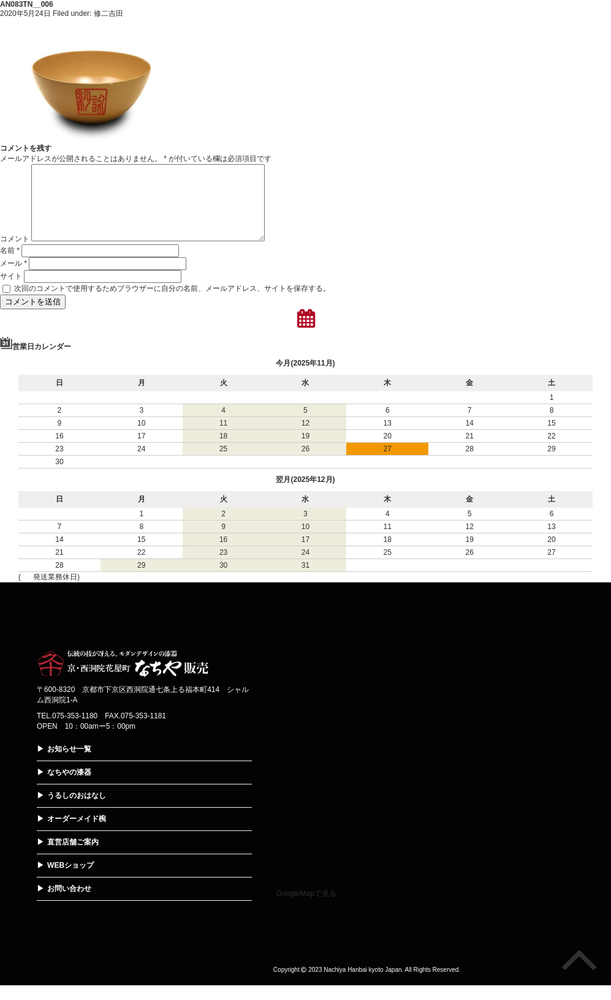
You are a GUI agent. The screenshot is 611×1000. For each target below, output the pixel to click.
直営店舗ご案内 (73, 856)
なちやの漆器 (69, 787)
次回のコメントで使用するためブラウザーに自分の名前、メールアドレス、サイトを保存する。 (172, 303)
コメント (14, 253)
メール (13, 278)
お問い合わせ (69, 903)
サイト (11, 291)
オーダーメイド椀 (76, 833)
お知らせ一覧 (69, 763)
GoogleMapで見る (306, 908)
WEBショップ (70, 880)
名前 (10, 265)
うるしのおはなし (76, 810)
